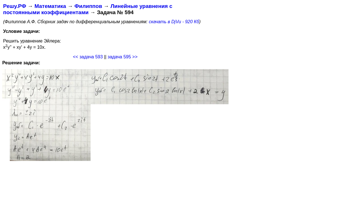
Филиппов (88, 6)
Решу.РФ (14, 6)
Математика (50, 6)
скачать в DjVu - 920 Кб (174, 21)
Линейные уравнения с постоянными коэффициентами (87, 9)
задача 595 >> (123, 56)
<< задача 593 (88, 56)
